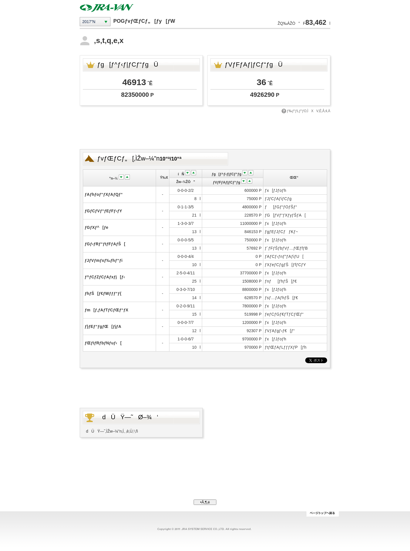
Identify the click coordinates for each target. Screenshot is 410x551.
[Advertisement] (205, 130)
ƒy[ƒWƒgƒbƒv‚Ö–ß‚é (322, 514)
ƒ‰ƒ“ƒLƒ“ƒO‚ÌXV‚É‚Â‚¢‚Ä (308, 111)
